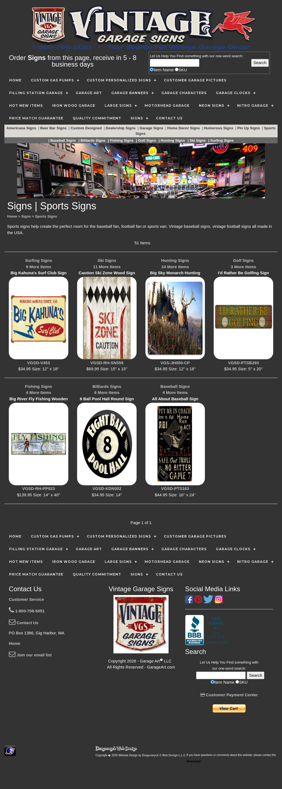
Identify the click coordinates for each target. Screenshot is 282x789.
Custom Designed (86, 128)
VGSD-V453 (38, 362)
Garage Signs (152, 128)
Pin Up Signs (249, 128)
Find (180, 56)
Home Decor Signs (184, 128)
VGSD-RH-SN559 (106, 362)
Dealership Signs (121, 128)
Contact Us (23, 622)
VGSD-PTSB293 (243, 362)
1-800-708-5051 (27, 611)
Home (14, 643)
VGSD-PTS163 (175, 488)
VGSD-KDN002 (106, 488)
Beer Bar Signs (53, 128)
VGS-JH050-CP (175, 362)
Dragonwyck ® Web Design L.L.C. (164, 755)
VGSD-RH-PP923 (38, 488)
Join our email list (30, 655)
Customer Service (26, 599)
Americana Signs (21, 128)
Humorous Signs (219, 128)
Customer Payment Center (229, 694)
